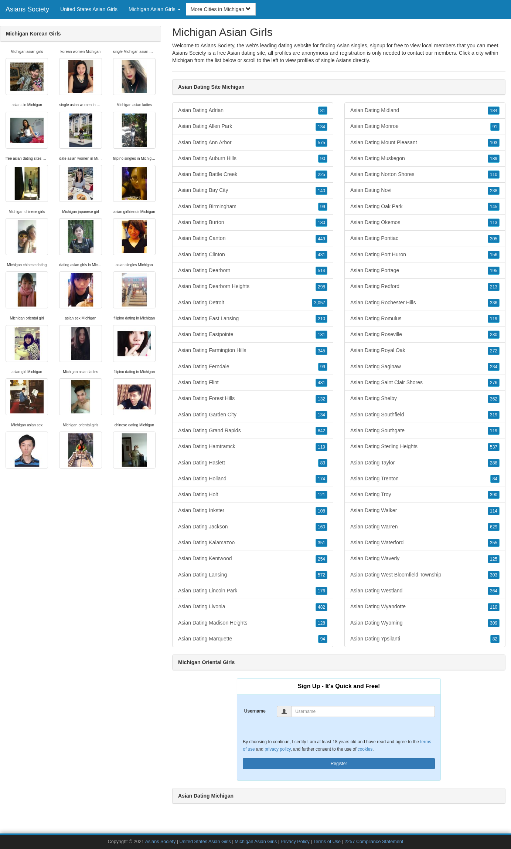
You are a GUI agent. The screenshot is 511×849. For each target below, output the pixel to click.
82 (495, 639)
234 (493, 366)
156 (493, 254)
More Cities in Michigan (221, 9)
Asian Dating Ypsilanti (425, 639)
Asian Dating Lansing (252, 575)
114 (493, 511)
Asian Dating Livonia (252, 607)
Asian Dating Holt (252, 495)
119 (321, 447)
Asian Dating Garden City (252, 415)
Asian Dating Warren (425, 527)
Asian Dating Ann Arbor (252, 143)
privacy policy (277, 749)
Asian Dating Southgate (425, 431)
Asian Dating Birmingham (252, 207)
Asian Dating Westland (425, 591)
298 (321, 287)
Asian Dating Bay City (252, 190)
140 (321, 190)
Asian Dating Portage (425, 271)
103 (493, 142)
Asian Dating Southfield (425, 415)
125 (493, 559)
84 (495, 478)
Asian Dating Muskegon (425, 159)
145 (493, 206)
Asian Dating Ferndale (252, 367)
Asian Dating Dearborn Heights (252, 287)
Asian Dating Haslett (252, 463)
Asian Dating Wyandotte (425, 607)
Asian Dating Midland (425, 110)
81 (322, 110)
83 (322, 463)
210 (321, 318)
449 (321, 238)
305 (493, 238)
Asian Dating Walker (425, 511)
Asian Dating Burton (252, 223)
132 (321, 399)
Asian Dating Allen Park (252, 126)
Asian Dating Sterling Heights (425, 447)
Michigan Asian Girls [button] (155, 9)
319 (493, 414)
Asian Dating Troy (425, 495)
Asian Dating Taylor (425, 463)
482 (321, 607)
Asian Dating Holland (252, 479)
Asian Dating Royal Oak (425, 350)
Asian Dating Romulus (425, 319)
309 (493, 623)
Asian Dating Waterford (425, 543)
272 (493, 351)
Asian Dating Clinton (252, 255)
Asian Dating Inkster (252, 511)
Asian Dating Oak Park (425, 207)
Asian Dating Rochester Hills (425, 303)
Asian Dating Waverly (425, 559)
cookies (365, 749)
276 (493, 382)
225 (321, 174)
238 (493, 190)
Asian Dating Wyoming (425, 623)
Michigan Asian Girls (256, 841)
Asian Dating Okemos (425, 223)
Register (339, 763)
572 (321, 575)
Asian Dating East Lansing (252, 319)
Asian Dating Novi (425, 190)
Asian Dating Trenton (425, 479)
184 (493, 110)
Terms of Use (327, 841)
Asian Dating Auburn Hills (252, 159)
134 (321, 126)
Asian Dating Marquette (252, 639)
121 (321, 494)
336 (493, 302)
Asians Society (27, 9)
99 (322, 206)
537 (493, 447)
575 (321, 142)
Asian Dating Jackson (252, 527)
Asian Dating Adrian (252, 110)
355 (493, 542)
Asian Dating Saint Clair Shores (425, 383)
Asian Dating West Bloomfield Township (425, 575)
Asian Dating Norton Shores (425, 174)
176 (321, 590)
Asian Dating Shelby (425, 399)
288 (493, 463)
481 (321, 382)
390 (493, 494)
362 (493, 399)
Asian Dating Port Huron (425, 255)
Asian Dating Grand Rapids (252, 431)
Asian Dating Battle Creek (252, 174)
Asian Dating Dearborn (252, 271)
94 (322, 639)
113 (493, 222)
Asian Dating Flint (252, 383)
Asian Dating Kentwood (252, 559)
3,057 (319, 302)
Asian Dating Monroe (425, 126)
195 (493, 270)
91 (495, 126)
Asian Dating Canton (252, 238)
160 (321, 527)
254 (321, 559)
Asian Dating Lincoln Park (252, 591)
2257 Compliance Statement (373, 841)
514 (321, 270)
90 (322, 158)
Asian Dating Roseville (425, 335)
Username (255, 711)
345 (321, 351)
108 (321, 511)
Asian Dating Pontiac (425, 238)
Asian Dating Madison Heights (252, 623)
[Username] (363, 711)
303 (493, 575)
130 (321, 222)
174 (321, 478)
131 (321, 334)
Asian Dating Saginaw (425, 367)
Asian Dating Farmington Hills (252, 350)
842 (321, 430)
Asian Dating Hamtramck (252, 447)
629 (493, 527)
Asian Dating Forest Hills (252, 399)
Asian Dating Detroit (252, 303)
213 (493, 287)
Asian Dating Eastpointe (252, 335)
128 (321, 623)
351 (321, 542)
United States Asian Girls (88, 9)
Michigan (182, 60)
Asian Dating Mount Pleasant (425, 143)
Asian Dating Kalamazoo (252, 543)
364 (493, 590)
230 (493, 334)
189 (493, 158)
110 (493, 174)
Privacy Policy (295, 841)
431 (321, 254)
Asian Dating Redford (425, 287)
